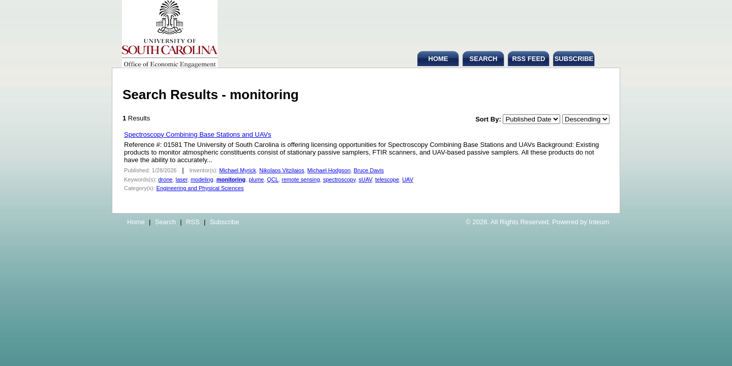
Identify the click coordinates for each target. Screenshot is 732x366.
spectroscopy (339, 179)
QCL (273, 179)
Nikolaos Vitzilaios (281, 170)
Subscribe (224, 222)
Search (165, 222)
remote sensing (301, 179)
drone (165, 179)
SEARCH (484, 59)
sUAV (365, 179)
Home (136, 222)
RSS (193, 222)
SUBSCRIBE (574, 59)
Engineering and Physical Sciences (200, 188)
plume (256, 179)
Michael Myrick (237, 170)
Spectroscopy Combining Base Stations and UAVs (197, 134)
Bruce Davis (369, 170)
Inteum (599, 222)
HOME (438, 59)
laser (182, 179)
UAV (407, 179)
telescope (387, 179)
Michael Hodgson (329, 170)
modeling (202, 179)
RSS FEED (528, 59)
